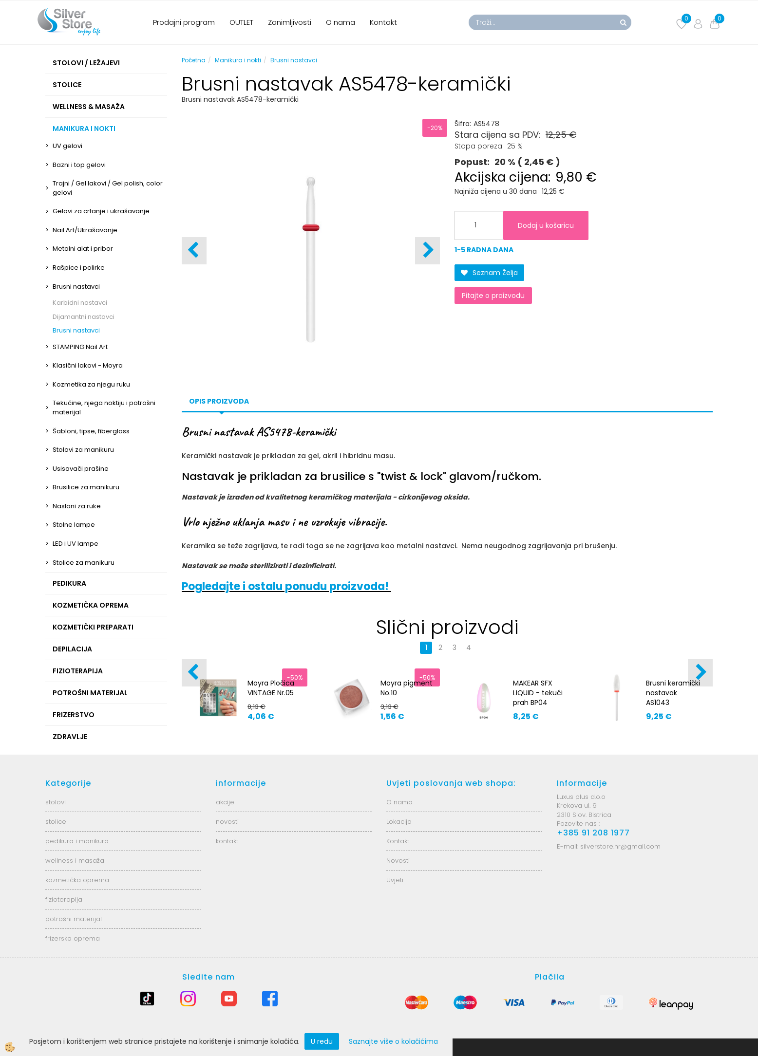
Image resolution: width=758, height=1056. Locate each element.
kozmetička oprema (77, 880)
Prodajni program (184, 22)
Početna (194, 60)
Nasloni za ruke (77, 506)
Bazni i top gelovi (79, 164)
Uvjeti (394, 880)
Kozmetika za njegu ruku (91, 384)
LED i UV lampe (75, 543)
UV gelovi (67, 145)
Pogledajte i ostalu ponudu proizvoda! (286, 586)
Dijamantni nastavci (83, 316)
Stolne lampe (74, 524)
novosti (227, 821)
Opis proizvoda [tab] (219, 401)
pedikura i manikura (77, 841)
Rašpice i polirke (79, 267)
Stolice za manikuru (83, 562)
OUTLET (241, 22)
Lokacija (399, 821)
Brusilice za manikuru (86, 487)
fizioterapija (63, 899)
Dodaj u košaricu (546, 225)
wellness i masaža (74, 860)
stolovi (55, 802)
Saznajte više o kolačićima (393, 1041)
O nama (340, 22)
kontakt (227, 841)
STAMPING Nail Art (80, 347)
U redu (322, 1041)
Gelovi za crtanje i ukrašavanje (101, 211)
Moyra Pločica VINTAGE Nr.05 (270, 688)
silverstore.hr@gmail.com (620, 846)
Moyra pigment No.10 (406, 688)
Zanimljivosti (289, 22)
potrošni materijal (73, 919)
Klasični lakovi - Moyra (88, 365)
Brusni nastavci (76, 286)
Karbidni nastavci (80, 302)
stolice (55, 821)
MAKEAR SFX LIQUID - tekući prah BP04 (538, 692)
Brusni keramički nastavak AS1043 (673, 692)
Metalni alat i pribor (83, 248)
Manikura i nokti (238, 60)
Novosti (398, 860)
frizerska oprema (72, 938)
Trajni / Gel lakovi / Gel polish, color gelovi (108, 188)
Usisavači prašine (81, 468)
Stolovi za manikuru (83, 449)
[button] (427, 250)
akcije (225, 802)
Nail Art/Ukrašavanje (85, 230)
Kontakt (383, 22)
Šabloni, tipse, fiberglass (91, 431)
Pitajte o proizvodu (493, 295)
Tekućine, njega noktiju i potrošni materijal (104, 407)
